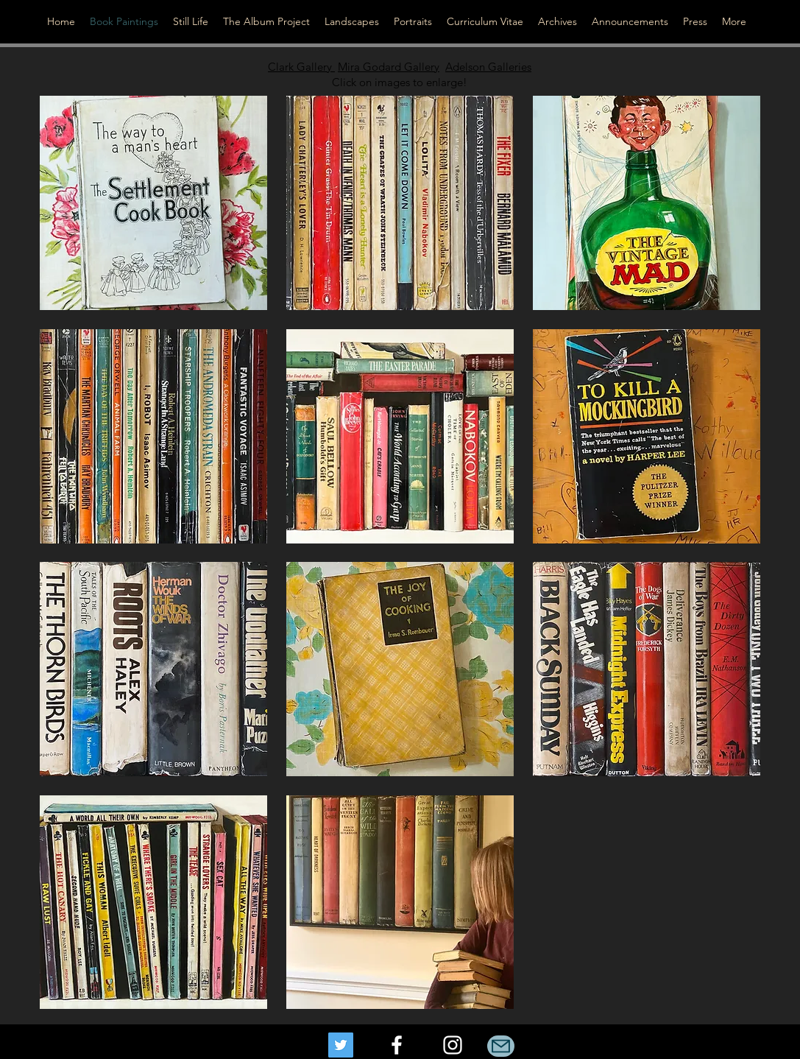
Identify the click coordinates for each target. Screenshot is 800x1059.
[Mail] (500, 1046)
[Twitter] (340, 1045)
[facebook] (396, 1045)
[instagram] (452, 1045)
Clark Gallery (301, 67)
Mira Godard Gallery (388, 67)
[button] (153, 203)
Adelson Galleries (488, 67)
